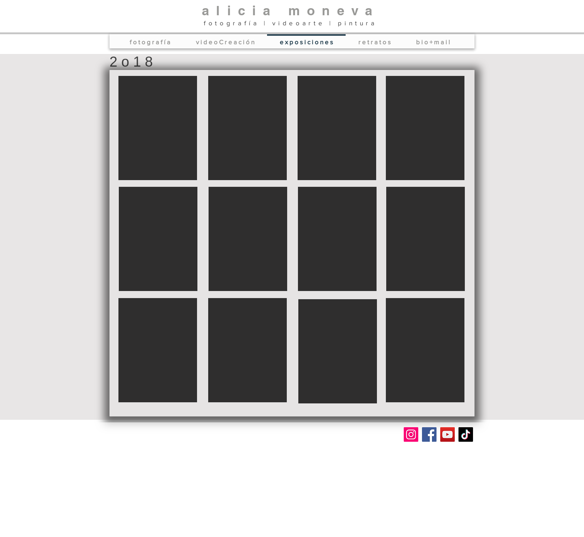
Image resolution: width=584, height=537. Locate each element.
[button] (157, 128)
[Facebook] (429, 434)
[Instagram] (411, 434)
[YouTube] (447, 434)
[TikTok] (465, 434)
